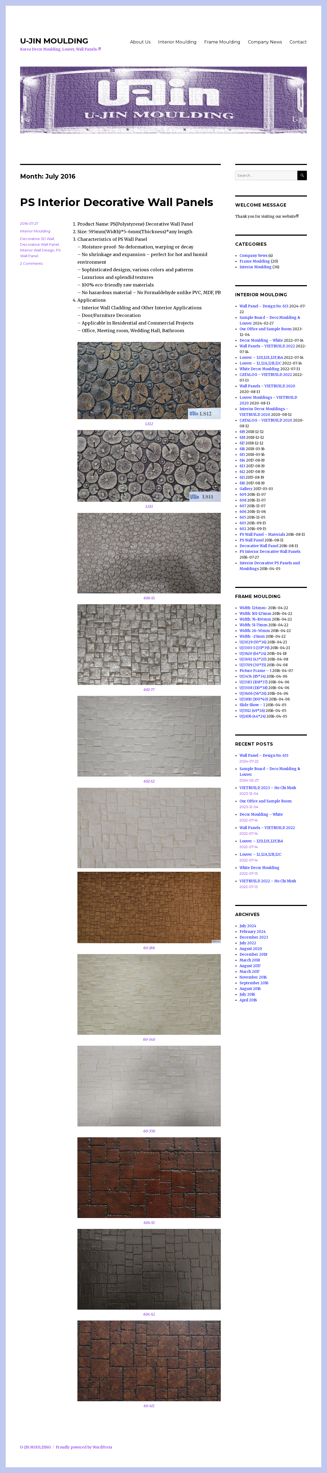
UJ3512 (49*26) (252, 710)
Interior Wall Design (37, 250)
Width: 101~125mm (255, 613)
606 (243, 511)
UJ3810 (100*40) (254, 699)
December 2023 (254, 937)
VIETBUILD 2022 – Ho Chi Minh (268, 881)
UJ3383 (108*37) (254, 682)
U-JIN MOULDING (54, 40)
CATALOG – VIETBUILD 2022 (266, 374)
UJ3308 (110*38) (254, 688)
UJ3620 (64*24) (253, 653)
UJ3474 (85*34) (253, 676)
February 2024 (253, 931)
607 (243, 506)
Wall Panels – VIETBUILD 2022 (267, 346)
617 (242, 443)
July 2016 (247, 994)
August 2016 (250, 988)
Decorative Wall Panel (39, 244)
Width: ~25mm (252, 636)
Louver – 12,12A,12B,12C (260, 363)
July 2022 (248, 943)
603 (243, 523)
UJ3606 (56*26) (253, 693)
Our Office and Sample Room (266, 329)
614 (242, 460)
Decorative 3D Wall (37, 238)
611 (242, 477)
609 (243, 494)
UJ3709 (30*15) (253, 665)
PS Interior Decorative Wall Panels (116, 202)
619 (242, 431)
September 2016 (254, 983)
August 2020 (251, 948)
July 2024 (248, 926)
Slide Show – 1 (252, 705)
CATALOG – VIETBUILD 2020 (266, 420)
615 (242, 454)
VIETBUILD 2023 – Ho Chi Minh (268, 788)
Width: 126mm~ (253, 608)
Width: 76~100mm (255, 619)
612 (242, 471)
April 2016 (248, 1000)
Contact (298, 42)
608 (243, 500)
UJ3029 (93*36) (253, 642)
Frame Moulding (222, 42)
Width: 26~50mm (255, 630)
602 (243, 529)
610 (242, 483)
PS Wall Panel (252, 540)
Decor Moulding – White (261, 340)
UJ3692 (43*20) (253, 659)
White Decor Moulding (259, 369)
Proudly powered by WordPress (84, 1447)
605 (243, 517)
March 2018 (250, 960)
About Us (140, 42)
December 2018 (253, 954)
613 (242, 466)
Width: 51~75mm (254, 625)
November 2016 (253, 977)
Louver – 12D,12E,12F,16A (261, 357)
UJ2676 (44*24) (253, 716)
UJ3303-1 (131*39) (254, 648)
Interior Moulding (177, 42)
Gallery (246, 489)
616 (242, 449)
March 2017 (249, 971)
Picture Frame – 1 (255, 670)
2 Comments (31, 263)
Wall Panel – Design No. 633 (264, 306)
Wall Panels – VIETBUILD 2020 (267, 386)
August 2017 (250, 966)
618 (242, 437)
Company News (265, 42)
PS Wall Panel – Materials (262, 534)
